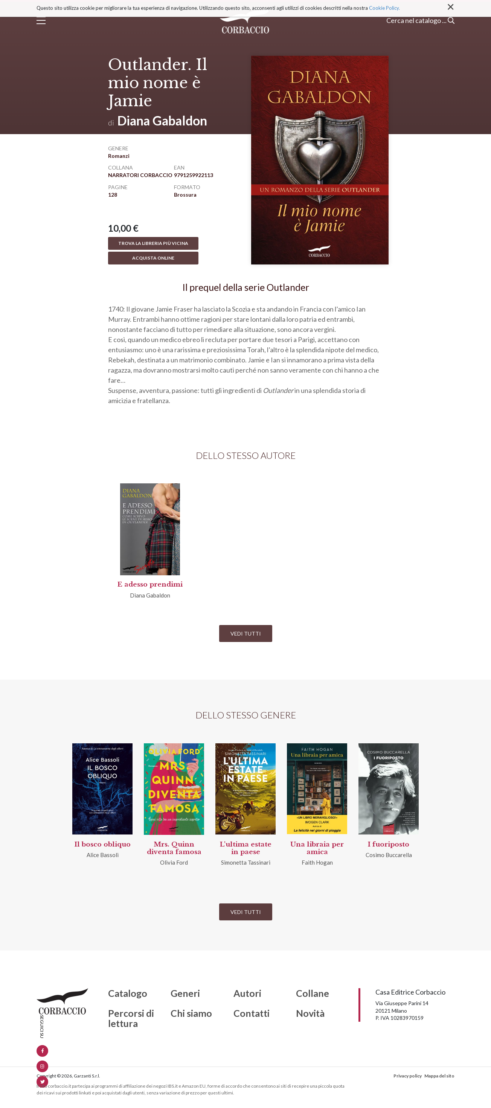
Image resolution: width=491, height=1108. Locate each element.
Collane (312, 993)
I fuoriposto (388, 844)
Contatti (251, 1013)
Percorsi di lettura (131, 1018)
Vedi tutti (245, 633)
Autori (247, 993)
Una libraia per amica (317, 848)
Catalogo (127, 993)
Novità (310, 1013)
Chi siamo (191, 1013)
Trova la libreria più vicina (153, 243)
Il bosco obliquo (103, 844)
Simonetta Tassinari (245, 862)
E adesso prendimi (150, 584)
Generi (185, 993)
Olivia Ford (174, 862)
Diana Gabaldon (162, 120)
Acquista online (153, 258)
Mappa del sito (439, 1076)
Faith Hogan (317, 862)
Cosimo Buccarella (389, 854)
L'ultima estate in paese (245, 848)
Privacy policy (407, 1076)
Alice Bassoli (103, 854)
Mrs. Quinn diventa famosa (174, 848)
